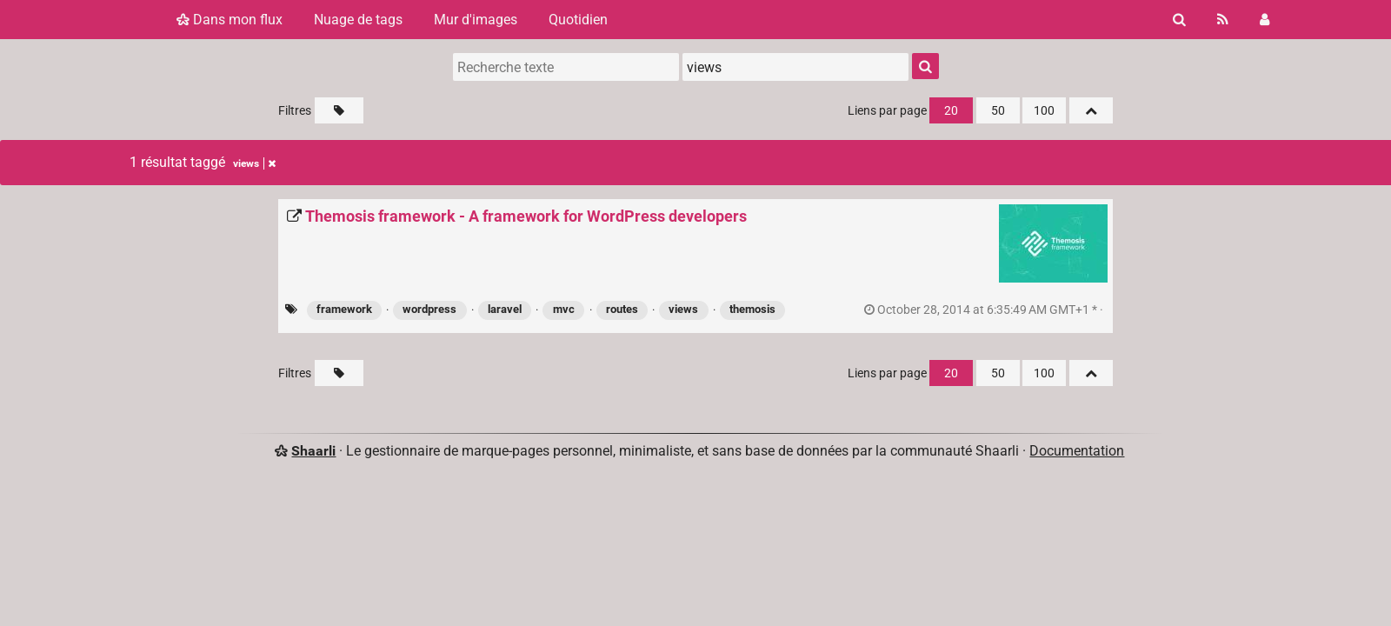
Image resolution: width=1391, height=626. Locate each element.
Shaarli (313, 451)
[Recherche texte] (566, 67)
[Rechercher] (1179, 19)
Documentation (1076, 451)
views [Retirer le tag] (254, 163)
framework (344, 309)
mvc (564, 309)
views (683, 309)
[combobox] (795, 67)
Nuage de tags (358, 19)
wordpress (429, 309)
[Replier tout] (1091, 110)
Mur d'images (475, 19)
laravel (505, 309)
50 (998, 110)
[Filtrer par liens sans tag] (339, 110)
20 (951, 110)
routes (622, 309)
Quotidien (578, 19)
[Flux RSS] (1222, 19)
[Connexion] (1264, 19)
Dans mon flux (229, 19)
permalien (985, 310)
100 (1044, 110)
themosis (752, 309)
